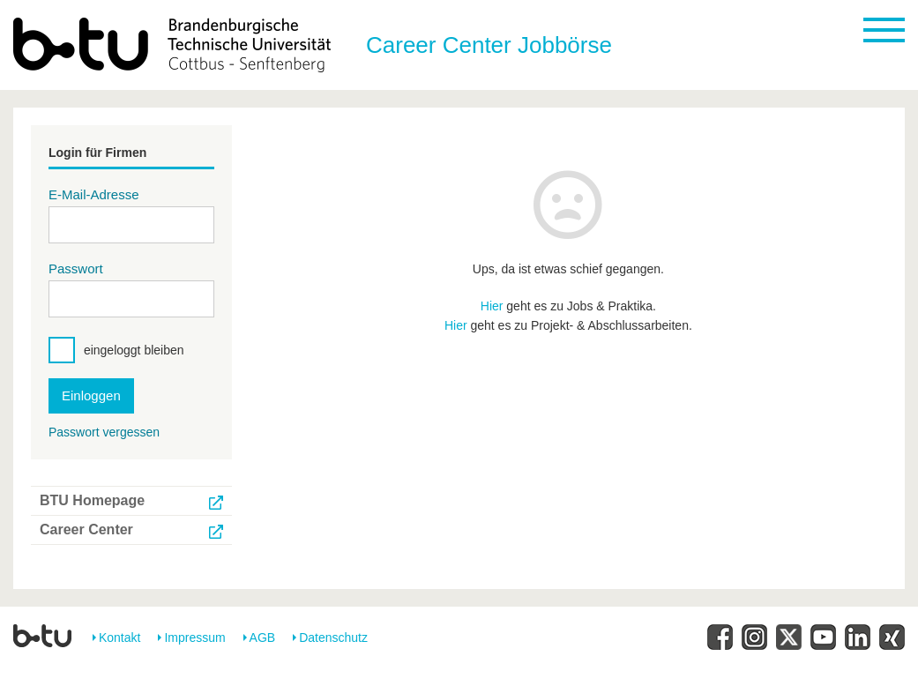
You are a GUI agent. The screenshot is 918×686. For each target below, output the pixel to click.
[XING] (892, 637)
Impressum (194, 637)
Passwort (76, 268)
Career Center (86, 529)
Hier (492, 306)
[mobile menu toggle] (884, 30)
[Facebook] (720, 637)
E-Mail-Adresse (94, 194)
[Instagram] (754, 637)
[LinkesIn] (857, 637)
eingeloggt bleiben (134, 350)
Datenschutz (333, 637)
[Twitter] (789, 637)
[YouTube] (823, 637)
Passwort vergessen (104, 432)
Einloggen (91, 395)
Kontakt (119, 637)
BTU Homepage (92, 500)
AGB (263, 637)
